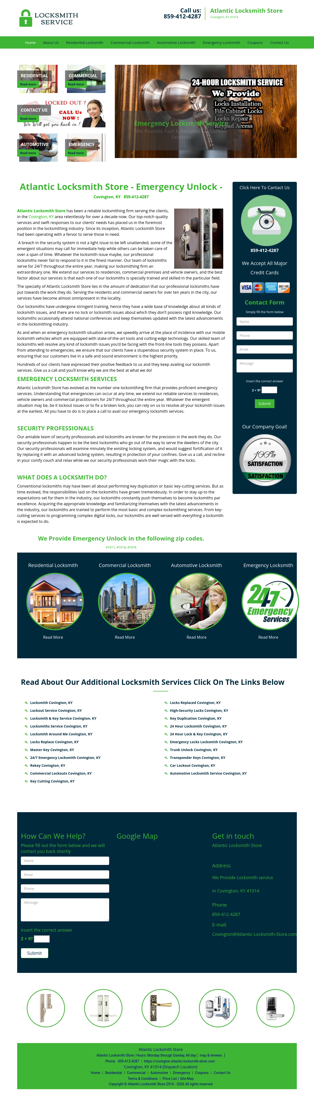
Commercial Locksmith (130, 42)
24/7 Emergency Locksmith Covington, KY (65, 757)
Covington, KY (106, 196)
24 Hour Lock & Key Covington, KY (198, 734)
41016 (131, 547)
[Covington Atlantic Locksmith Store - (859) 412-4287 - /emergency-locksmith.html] (270, 600)
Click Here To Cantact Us (265, 187)
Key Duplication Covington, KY (196, 718)
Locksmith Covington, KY (51, 702)
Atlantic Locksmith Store (41, 210)
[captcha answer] (269, 390)
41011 (110, 547)
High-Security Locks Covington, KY (199, 710)
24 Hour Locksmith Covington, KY (198, 726)
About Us (51, 42)
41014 (121, 547)
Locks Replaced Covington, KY (195, 702)
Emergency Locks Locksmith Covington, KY (206, 742)
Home (30, 42)
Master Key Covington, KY (52, 749)
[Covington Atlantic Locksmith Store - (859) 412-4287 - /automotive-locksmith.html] (198, 600)
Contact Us (279, 42)
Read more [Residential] (28, 84)
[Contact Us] (63, 112)
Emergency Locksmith (221, 42)
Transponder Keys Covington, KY (197, 757)
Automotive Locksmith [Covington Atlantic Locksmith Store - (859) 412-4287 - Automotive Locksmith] (196, 565)
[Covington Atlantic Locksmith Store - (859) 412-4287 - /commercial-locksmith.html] (126, 600)
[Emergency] (81, 144)
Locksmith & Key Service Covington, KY (63, 718)
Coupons (255, 42)
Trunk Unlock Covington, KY (194, 749)
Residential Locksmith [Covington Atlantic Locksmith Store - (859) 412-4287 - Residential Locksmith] (53, 565)
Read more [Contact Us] (28, 119)
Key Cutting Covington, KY (52, 781)
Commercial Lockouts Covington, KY (61, 773)
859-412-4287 (182, 16)
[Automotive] (34, 144)
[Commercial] (83, 75)
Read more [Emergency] (76, 153)
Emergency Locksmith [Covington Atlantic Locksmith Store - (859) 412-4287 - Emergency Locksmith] (268, 565)
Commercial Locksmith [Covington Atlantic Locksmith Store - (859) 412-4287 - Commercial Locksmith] (125, 565)
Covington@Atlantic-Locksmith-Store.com (254, 934)
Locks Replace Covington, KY (54, 742)
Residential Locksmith (84, 42)
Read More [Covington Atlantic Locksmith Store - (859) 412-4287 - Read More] (53, 637)
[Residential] (34, 75)
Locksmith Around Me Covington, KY (61, 734)
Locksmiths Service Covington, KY (59, 726)
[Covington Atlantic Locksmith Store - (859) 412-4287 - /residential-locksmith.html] (55, 601)
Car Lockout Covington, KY (192, 765)
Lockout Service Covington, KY (56, 710)
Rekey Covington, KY (47, 765)
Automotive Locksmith (176, 42)
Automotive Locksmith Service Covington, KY (208, 773)
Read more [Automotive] (28, 153)
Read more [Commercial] (76, 84)
